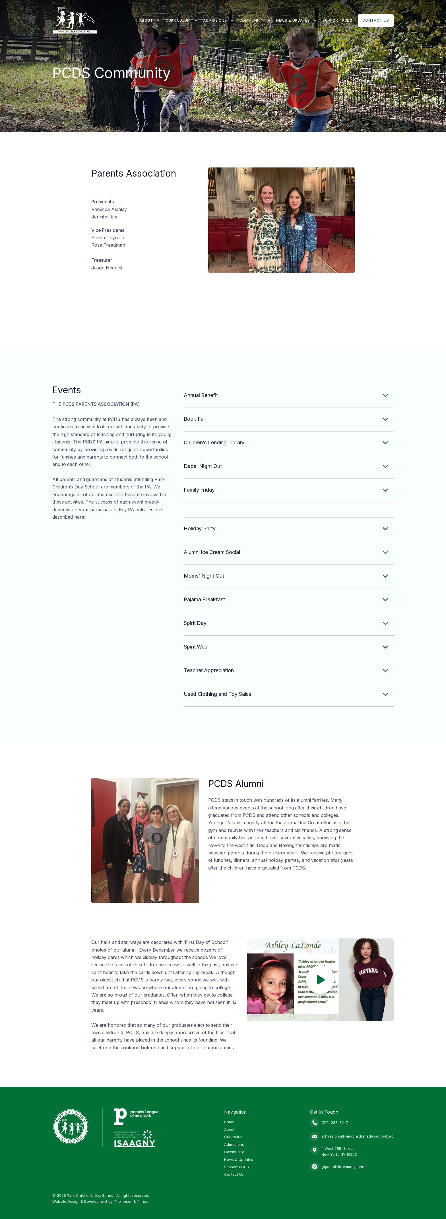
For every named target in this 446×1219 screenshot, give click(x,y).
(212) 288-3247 (334, 1122)
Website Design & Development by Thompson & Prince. (100, 1201)
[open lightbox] (320, 979)
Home (229, 1122)
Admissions (215, 20)
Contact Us (375, 20)
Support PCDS (337, 20)
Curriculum (178, 20)
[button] (150, 20)
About (146, 20)
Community (251, 20)
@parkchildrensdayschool (344, 1166)
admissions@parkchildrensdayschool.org (357, 1136)
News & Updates (293, 20)
